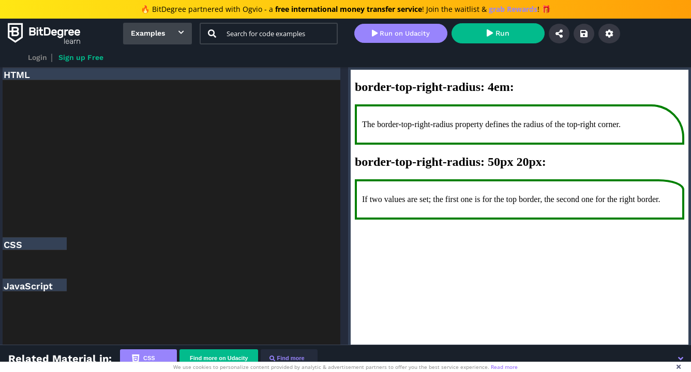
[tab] (148, 358)
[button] (680, 358)
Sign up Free (80, 57)
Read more (504, 366)
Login (37, 57)
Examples (148, 33)
